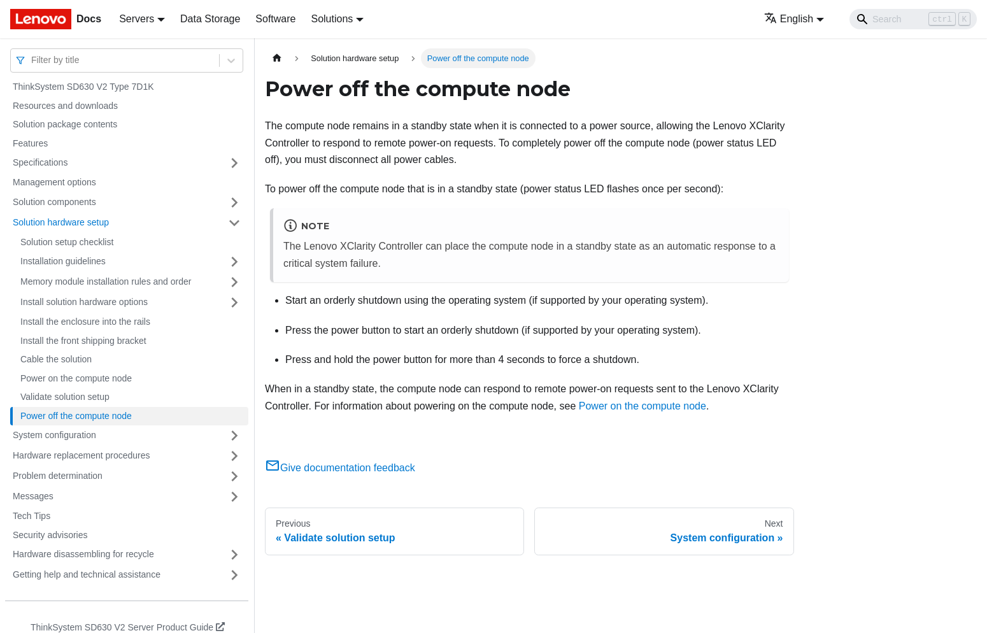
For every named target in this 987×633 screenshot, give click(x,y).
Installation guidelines (63, 261)
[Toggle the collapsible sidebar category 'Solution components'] (234, 202)
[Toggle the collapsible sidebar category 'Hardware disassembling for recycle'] (234, 554)
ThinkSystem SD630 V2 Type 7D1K (83, 87)
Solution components (54, 202)
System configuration (54, 435)
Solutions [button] (332, 18)
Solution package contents (65, 124)
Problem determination (58, 476)
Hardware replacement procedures (81, 455)
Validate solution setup (65, 397)
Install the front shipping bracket (83, 341)
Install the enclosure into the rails (85, 321)
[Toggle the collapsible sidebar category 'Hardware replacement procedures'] (234, 456)
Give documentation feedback (340, 467)
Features (30, 143)
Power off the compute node (76, 416)
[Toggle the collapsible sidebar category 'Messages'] (234, 497)
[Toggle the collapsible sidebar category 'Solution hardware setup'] (234, 223)
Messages (33, 496)
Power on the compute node (76, 378)
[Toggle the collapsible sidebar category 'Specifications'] (234, 163)
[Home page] (277, 58)
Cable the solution (56, 359)
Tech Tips (31, 516)
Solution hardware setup (61, 222)
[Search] (913, 19)
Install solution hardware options (84, 302)
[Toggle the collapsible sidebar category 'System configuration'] (234, 435)
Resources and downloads (65, 106)
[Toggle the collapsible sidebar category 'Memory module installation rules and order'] (234, 282)
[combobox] (32, 60)
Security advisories (50, 535)
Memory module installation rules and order (105, 281)
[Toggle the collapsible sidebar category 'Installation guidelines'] (234, 262)
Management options (54, 182)
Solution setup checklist (66, 242)
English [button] (788, 18)
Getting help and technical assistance (86, 574)
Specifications (40, 162)
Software (275, 18)
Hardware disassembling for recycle (83, 554)
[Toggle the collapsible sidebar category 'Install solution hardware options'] (234, 302)
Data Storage (210, 18)
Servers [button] (136, 18)
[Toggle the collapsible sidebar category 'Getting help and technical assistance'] (234, 575)
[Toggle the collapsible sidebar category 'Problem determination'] (234, 476)
